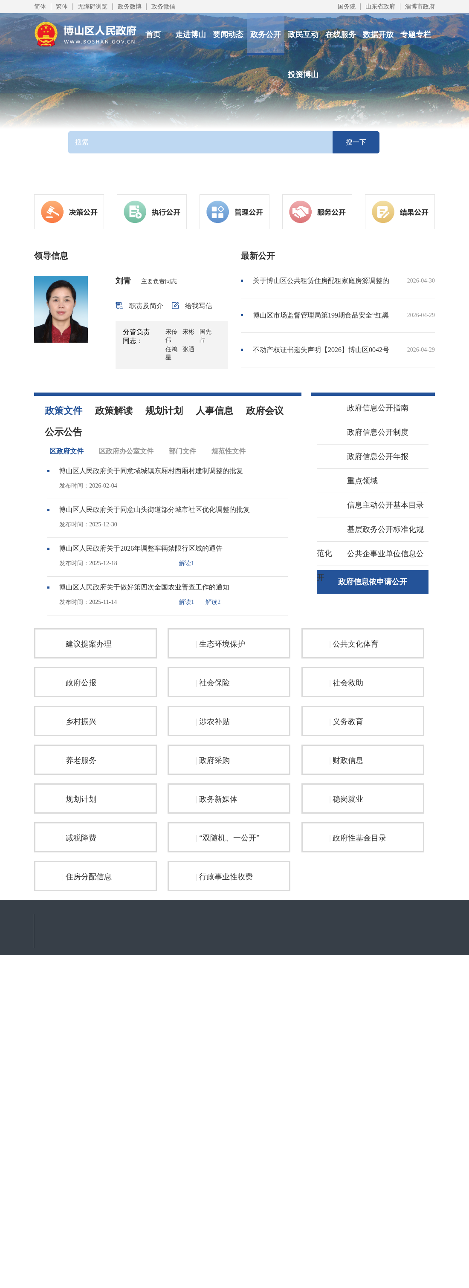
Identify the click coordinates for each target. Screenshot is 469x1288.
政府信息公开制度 (368, 431)
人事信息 (214, 410)
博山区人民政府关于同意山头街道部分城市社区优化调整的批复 (154, 509)
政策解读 (114, 410)
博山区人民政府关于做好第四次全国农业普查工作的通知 (144, 587)
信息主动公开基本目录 (376, 504)
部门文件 (182, 451)
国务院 (347, 6)
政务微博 (130, 6)
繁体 (62, 6)
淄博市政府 (420, 6)
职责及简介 (139, 305)
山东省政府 (380, 6)
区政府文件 (66, 451)
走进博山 (190, 34)
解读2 (213, 602)
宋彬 (188, 332)
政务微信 (163, 6)
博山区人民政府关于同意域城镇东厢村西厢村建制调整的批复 (151, 470)
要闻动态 (228, 34)
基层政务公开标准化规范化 (370, 539)
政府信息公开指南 (368, 407)
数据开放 (378, 34)
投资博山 (303, 74)
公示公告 (63, 432)
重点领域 (353, 480)
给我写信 (192, 305)
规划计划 (164, 410)
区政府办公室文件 (126, 451)
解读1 (186, 563)
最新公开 (258, 255)
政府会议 (265, 410)
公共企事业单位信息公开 (370, 564)
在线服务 (340, 34)
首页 (153, 34)
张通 (188, 349)
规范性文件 (228, 451)
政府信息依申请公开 (372, 582)
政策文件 (63, 410)
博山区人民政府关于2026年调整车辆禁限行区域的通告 (141, 548)
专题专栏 (415, 34)
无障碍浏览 (92, 6)
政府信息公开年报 (368, 455)
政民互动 (303, 34)
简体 (40, 6)
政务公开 (265, 34)
